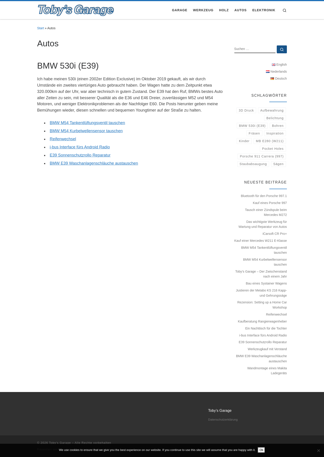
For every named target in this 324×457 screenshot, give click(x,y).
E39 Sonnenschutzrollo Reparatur (80, 155)
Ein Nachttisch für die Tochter (266, 328)
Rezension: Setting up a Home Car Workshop (262, 304)
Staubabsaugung (253, 164)
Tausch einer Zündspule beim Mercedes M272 (266, 212)
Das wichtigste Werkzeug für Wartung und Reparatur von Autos (262, 224)
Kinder (244, 141)
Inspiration (275, 133)
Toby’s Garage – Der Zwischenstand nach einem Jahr (261, 274)
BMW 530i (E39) (252, 126)
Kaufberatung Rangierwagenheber (262, 321)
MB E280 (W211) (270, 141)
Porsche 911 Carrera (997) (262, 156)
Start (40, 28)
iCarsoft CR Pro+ (275, 233)
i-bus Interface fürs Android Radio (80, 147)
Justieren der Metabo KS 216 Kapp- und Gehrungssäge (261, 293)
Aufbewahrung (272, 110)
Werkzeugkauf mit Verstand (267, 349)
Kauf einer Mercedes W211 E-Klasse (260, 240)
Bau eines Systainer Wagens (266, 283)
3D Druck (246, 110)
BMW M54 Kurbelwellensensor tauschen (86, 131)
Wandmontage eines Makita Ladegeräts (267, 370)
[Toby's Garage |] (76, 9)
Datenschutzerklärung (223, 419)
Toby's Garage (60, 442)
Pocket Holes (273, 148)
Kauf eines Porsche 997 (270, 203)
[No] (318, 450)
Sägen (278, 164)
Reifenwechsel (63, 139)
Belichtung (275, 118)
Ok (261, 450)
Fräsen (254, 133)
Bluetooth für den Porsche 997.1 (264, 196)
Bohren (278, 126)
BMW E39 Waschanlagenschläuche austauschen (94, 163)
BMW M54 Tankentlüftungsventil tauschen (87, 123)
